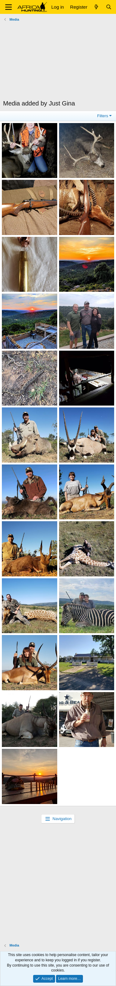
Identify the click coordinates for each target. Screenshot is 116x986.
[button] (8, 7)
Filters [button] (102, 115)
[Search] (109, 7)
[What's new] (96, 7)
